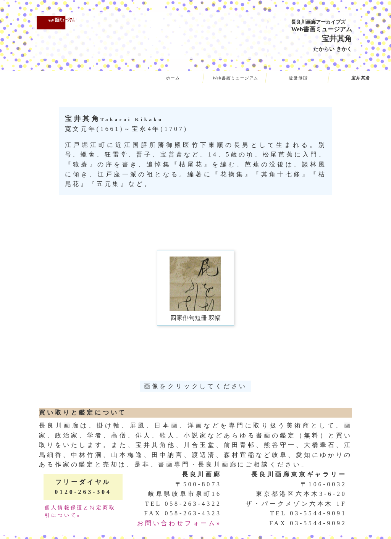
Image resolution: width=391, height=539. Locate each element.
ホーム (173, 78)
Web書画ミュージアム (235, 78)
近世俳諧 (298, 78)
